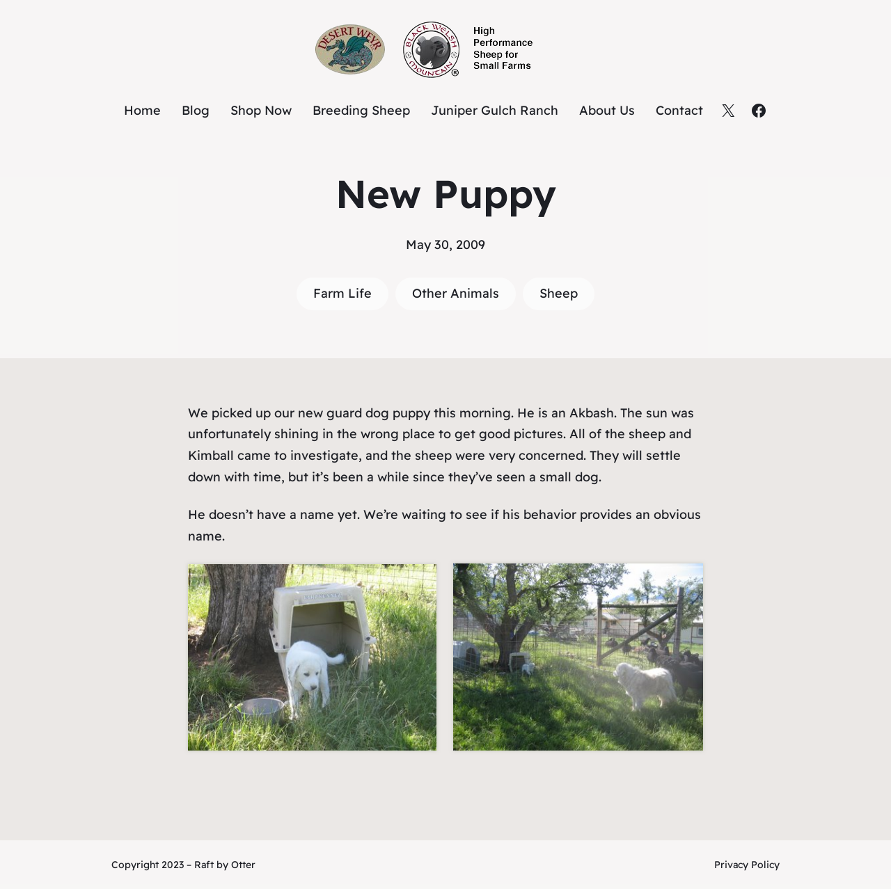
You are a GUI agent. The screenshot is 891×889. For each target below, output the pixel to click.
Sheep (558, 293)
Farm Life (342, 293)
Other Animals (455, 293)
